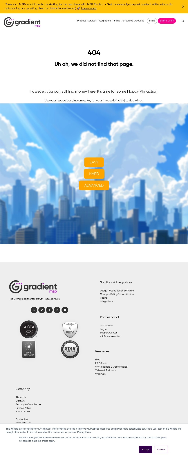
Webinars (100, 374)
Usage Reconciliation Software (117, 291)
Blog (97, 360)
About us (139, 21)
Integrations (104, 21)
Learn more (88, 8)
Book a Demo (167, 21)
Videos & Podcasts (105, 370)
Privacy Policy (23, 408)
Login (152, 21)
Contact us (22, 419)
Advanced (94, 185)
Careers (20, 401)
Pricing (116, 21)
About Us (21, 397)
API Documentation (110, 336)
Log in (103, 329)
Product (81, 21)
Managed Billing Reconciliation (117, 294)
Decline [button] (161, 449)
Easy (94, 162)
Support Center (108, 333)
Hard (94, 174)
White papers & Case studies (111, 367)
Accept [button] (145, 449)
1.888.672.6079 (23, 423)
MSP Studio (101, 363)
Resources (127, 21)
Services (92, 21)
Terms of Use (23, 411)
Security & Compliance (28, 404)
